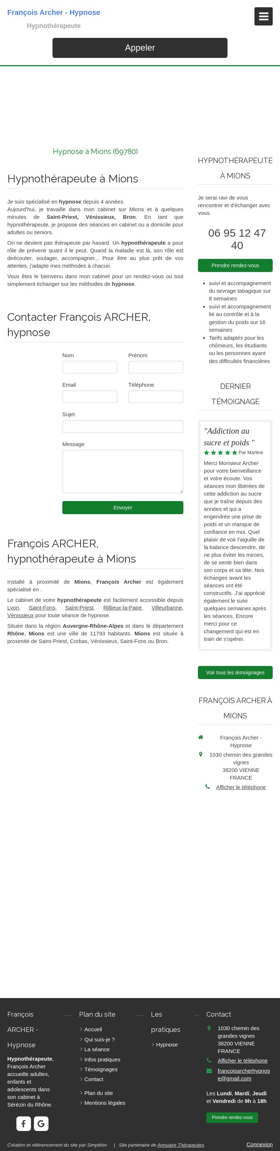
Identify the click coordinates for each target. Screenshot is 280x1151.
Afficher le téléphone (241, 787)
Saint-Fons (42, 607)
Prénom (138, 355)
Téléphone (141, 385)
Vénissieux (20, 615)
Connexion (259, 1144)
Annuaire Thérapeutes (181, 1145)
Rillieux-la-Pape (122, 607)
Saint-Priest (79, 607)
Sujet (68, 414)
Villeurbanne (167, 607)
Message (73, 444)
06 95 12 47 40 (237, 239)
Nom (68, 355)
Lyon (13, 607)
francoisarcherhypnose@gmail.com (244, 1074)
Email (69, 385)
